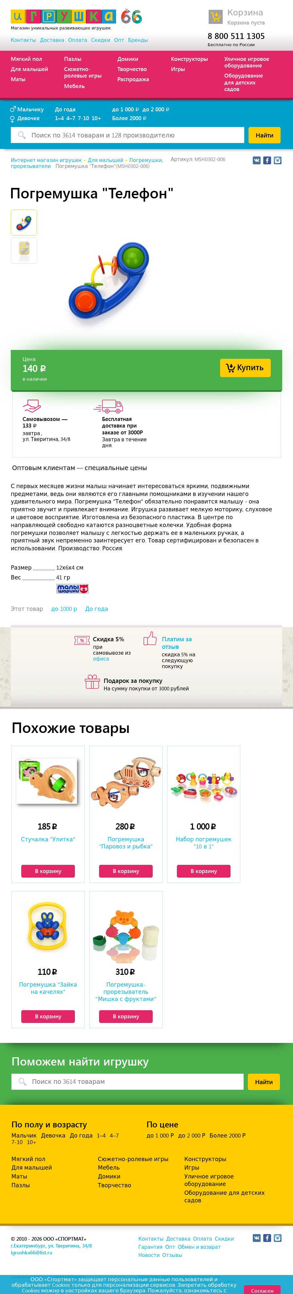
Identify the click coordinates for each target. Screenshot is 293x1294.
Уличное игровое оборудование (246, 62)
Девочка (53, 1135)
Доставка (52, 40)
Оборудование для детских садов (243, 82)
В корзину (48, 870)
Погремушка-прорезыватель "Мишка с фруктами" (125, 991)
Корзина (245, 12)
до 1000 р (64, 609)
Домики (127, 58)
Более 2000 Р (228, 1135)
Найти (264, 135)
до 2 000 (156, 109)
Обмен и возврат (199, 1247)
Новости (149, 1255)
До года (65, 109)
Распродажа (133, 78)
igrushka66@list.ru (31, 1252)
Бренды (138, 40)
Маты (18, 78)
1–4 (59, 117)
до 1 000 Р (160, 1135)
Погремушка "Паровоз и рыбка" (126, 843)
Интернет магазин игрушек (46, 160)
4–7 (70, 117)
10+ (96, 117)
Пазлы (72, 58)
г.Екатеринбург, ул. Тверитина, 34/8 (51, 1245)
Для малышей (29, 68)
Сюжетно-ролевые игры (83, 72)
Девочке (28, 117)
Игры (178, 68)
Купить (250, 366)
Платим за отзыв (177, 642)
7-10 (83, 117)
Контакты (23, 40)
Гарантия (150, 1247)
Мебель (74, 85)
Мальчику (30, 109)
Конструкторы (189, 58)
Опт (119, 40)
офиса (101, 659)
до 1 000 (126, 109)
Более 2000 (129, 117)
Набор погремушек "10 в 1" (204, 843)
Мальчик (24, 1135)
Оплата (77, 40)
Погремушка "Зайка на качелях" (48, 988)
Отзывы (172, 1255)
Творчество (132, 68)
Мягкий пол (26, 58)
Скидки (100, 40)
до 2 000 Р (191, 1135)
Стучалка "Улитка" (48, 839)
